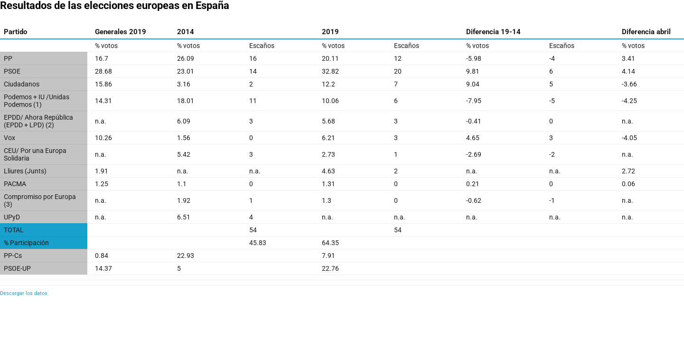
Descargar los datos (23, 293)
